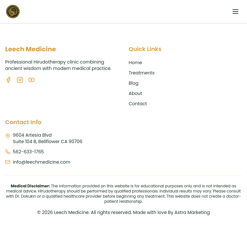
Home (135, 62)
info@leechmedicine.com (41, 162)
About (135, 93)
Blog (133, 83)
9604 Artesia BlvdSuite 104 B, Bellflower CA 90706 (47, 138)
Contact (138, 103)
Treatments (142, 73)
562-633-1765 (28, 152)
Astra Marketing (192, 212)
